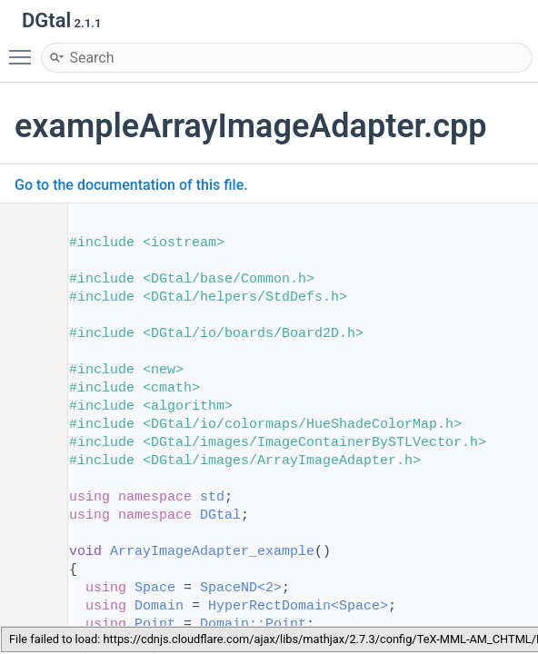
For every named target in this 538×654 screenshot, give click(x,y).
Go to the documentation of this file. (131, 184)
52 (26, 552)
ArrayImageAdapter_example (212, 552)
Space (154, 588)
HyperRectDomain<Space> (298, 606)
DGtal (220, 515)
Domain (159, 606)
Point (154, 624)
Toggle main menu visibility (24, 49)
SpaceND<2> (241, 588)
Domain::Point (253, 624)
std (212, 497)
